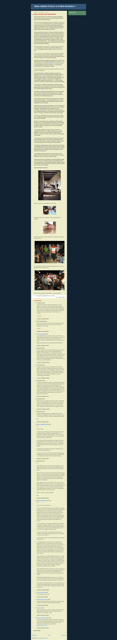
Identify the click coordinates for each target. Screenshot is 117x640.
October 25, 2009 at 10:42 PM (43, 409)
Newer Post (34, 635)
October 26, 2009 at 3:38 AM (43, 421)
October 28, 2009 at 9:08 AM (43, 498)
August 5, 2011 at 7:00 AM (42, 596)
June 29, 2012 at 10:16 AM (42, 605)
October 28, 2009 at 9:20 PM (43, 589)
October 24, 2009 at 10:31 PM (43, 362)
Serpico (48, 63)
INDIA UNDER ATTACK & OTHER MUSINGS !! (55, 6)
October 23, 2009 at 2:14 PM (43, 345)
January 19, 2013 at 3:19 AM (43, 627)
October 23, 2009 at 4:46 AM (43, 318)
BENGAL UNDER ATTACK (42, 424)
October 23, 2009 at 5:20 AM (43, 331)
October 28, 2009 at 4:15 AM (43, 458)
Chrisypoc (39, 607)
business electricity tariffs (42, 617)
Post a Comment (36, 630)
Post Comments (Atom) (42, 638)
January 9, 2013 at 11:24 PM (43, 615)
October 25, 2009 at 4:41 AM (43, 396)
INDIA (60, 297)
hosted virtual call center (42, 599)
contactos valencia (41, 592)
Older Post (64, 635)
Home (49, 635)
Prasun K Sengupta (41, 334)
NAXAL (63, 297)
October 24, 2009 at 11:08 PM (43, 378)
